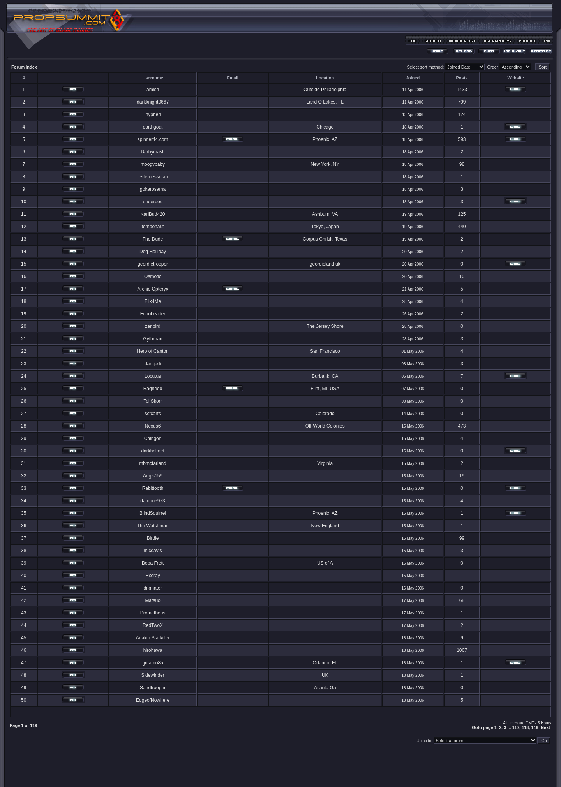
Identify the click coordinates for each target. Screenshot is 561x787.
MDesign (308, 774)
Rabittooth (153, 488)
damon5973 (152, 501)
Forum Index (24, 67)
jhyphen (153, 114)
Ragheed (152, 388)
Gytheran (152, 339)
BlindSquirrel (152, 513)
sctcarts (153, 413)
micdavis (153, 550)
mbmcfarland (152, 463)
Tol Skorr (152, 401)
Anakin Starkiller (153, 638)
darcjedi (153, 363)
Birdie (153, 538)
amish (152, 89)
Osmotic (152, 276)
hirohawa (152, 650)
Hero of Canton (152, 351)
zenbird (152, 326)
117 (515, 727)
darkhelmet (152, 451)
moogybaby (153, 164)
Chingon (153, 438)
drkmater (152, 588)
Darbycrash (152, 152)
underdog (153, 201)
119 (534, 727)
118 (525, 727)
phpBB (267, 770)
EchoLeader (153, 314)
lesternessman (153, 177)
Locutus (153, 376)
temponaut (153, 226)
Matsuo (152, 600)
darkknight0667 (153, 102)
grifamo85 (152, 663)
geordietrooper (153, 264)
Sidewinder (152, 675)
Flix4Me (153, 301)
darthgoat (153, 127)
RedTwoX (153, 625)
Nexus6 (153, 426)
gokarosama (153, 189)
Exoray (152, 575)
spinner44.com (153, 139)
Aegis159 (152, 476)
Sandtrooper (153, 687)
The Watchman (153, 525)
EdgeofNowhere (152, 700)
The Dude (153, 239)
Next (545, 727)
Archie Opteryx (152, 289)
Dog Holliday (152, 251)
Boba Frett (153, 563)
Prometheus (153, 613)
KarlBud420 (153, 214)
